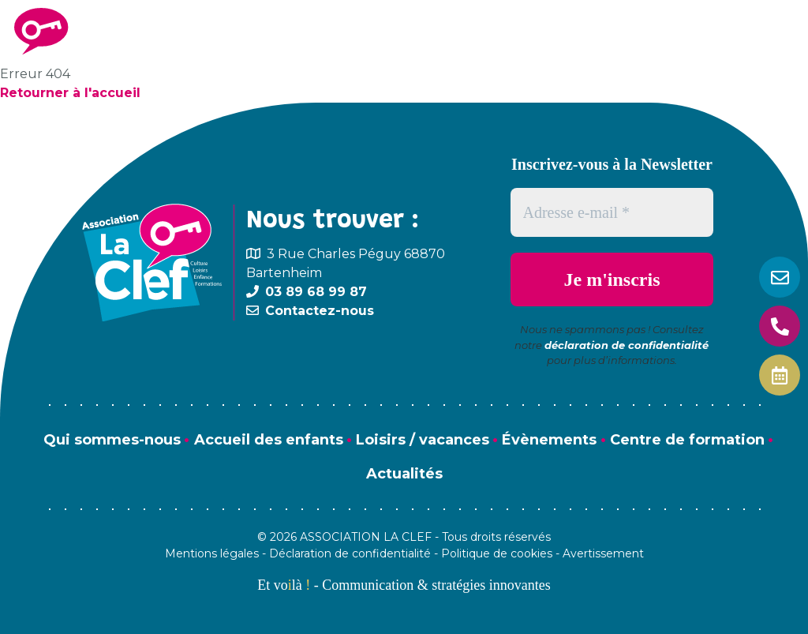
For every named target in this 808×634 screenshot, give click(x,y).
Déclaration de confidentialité (350, 553)
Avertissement (603, 553)
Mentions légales (212, 553)
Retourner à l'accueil (70, 92)
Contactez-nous (319, 310)
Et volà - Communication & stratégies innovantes (403, 585)
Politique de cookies (496, 553)
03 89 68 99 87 (316, 291)
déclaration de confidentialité (626, 345)
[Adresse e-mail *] (612, 212)
